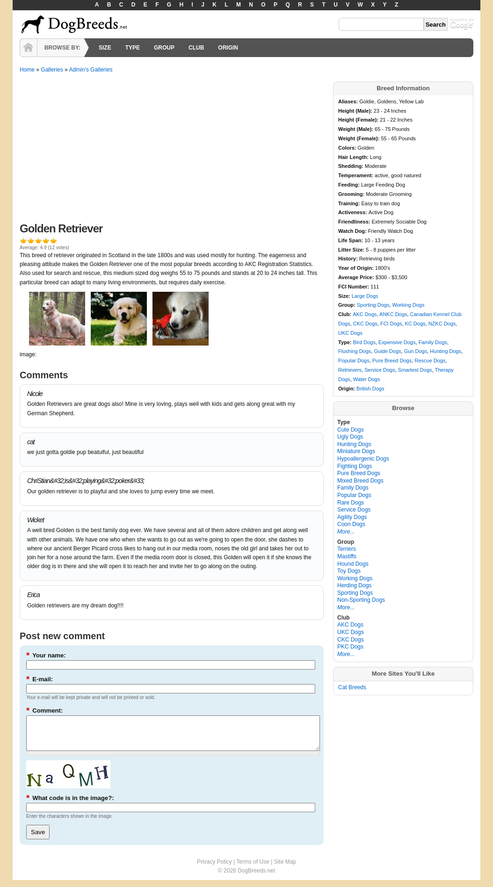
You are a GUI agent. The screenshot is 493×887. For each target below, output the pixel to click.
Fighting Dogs (354, 466)
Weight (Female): (359, 138)
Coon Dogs (351, 524)
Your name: (46, 655)
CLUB (196, 47)
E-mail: (39, 679)
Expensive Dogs (397, 342)
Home (27, 69)
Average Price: (357, 277)
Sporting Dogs (373, 305)
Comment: (44, 710)
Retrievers (350, 370)
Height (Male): (356, 111)
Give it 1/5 (23, 240)
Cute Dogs (350, 429)
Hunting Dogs (445, 351)
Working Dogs (408, 305)
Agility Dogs (352, 517)
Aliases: (348, 101)
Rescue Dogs (429, 360)
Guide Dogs (387, 351)
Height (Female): (359, 120)
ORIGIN (228, 47)
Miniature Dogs (356, 451)
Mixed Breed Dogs (360, 480)
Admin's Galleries (90, 69)
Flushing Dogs (354, 351)
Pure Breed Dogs (392, 360)
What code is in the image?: (70, 805)
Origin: (347, 388)
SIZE (105, 47)
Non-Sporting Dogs (361, 600)
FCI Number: (354, 286)
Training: (350, 203)
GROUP (164, 47)
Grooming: (352, 194)
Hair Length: (354, 157)
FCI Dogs (391, 323)
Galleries (52, 69)
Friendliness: (355, 221)
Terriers (346, 549)
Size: (345, 296)
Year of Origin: (356, 268)
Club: (345, 314)
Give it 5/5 (53, 240)
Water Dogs (366, 379)
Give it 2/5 (31, 240)
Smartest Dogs (415, 370)
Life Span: (351, 240)
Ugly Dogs (350, 436)
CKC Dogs (365, 323)
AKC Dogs (365, 314)
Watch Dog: (353, 231)
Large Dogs (365, 296)
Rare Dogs (350, 502)
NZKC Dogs (442, 323)
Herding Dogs (354, 585)
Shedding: (351, 166)
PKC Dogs (350, 646)
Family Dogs (433, 342)
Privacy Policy (214, 868)
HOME (28, 47)
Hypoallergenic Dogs (363, 458)
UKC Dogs (350, 333)
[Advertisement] (172, 151)
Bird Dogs (364, 342)
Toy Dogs (349, 571)
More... (346, 531)
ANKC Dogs (393, 314)
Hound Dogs (353, 564)
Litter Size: (352, 249)
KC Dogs (415, 323)
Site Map (285, 868)
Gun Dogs (416, 351)
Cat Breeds (352, 687)
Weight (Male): (356, 129)
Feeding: (349, 184)
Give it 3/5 (38, 240)
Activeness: (353, 212)
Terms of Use (252, 868)
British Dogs (370, 388)
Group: (347, 305)
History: (348, 258)
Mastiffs (346, 556)
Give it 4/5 (46, 240)
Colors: (348, 148)
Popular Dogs (354, 360)
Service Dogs (379, 370)
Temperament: (356, 175)
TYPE (132, 47)
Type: (345, 342)
